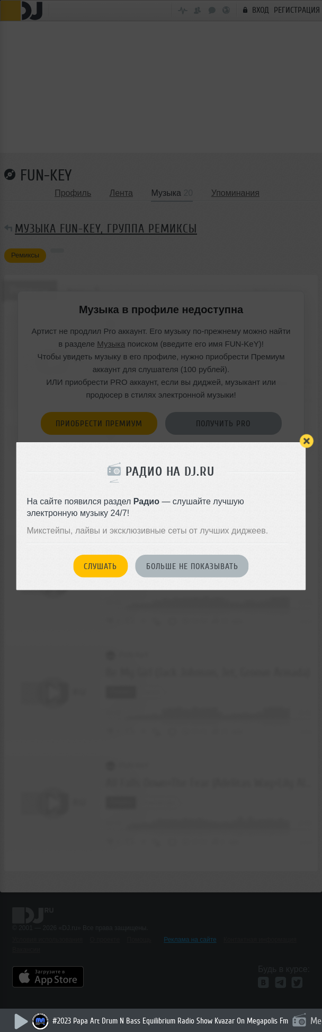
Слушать (100, 566)
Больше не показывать (192, 566)
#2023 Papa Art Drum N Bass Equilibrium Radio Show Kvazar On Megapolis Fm (170, 1021)
